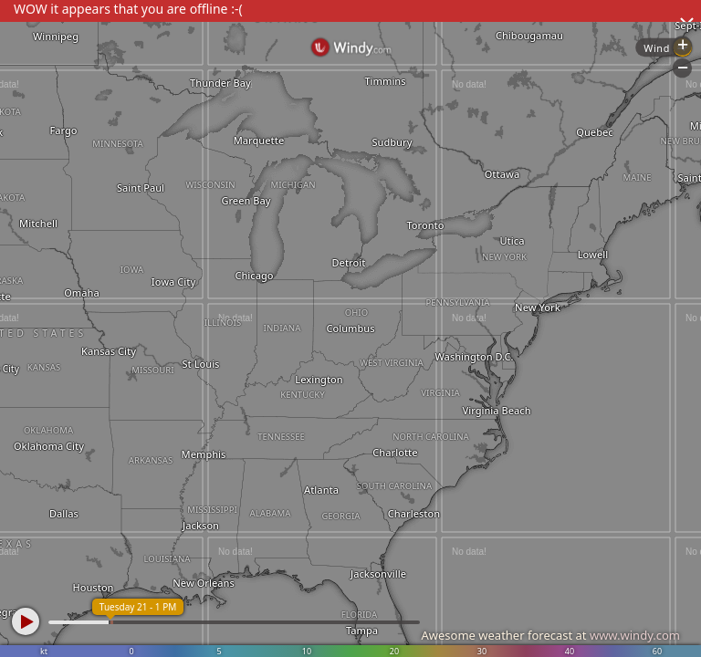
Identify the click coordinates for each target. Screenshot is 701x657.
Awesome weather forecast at (550, 635)
